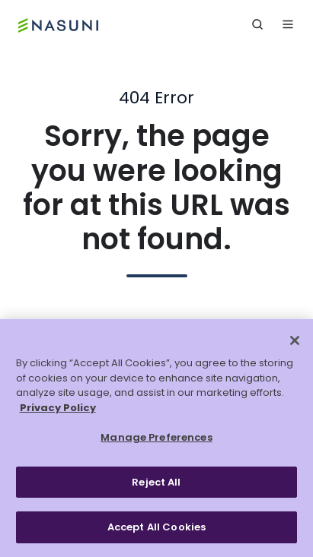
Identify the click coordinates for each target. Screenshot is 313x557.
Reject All (156, 482)
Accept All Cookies (156, 527)
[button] (257, 24)
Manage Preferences (156, 437)
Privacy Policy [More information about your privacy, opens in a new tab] (58, 407)
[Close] (294, 340)
